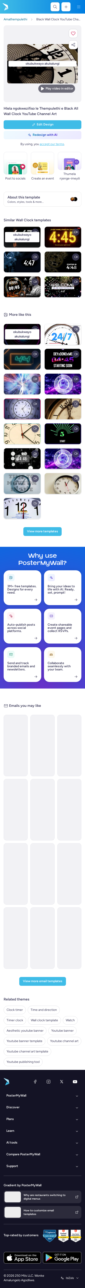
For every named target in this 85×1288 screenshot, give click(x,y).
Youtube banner (62, 1031)
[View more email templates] (42, 981)
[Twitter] (61, 1081)
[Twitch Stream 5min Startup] (63, 359)
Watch (70, 1020)
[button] (73, 33)
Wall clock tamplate (44, 1020)
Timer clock (15, 1020)
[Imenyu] (78, 6)
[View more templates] (42, 531)
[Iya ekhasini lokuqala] (5, 6)
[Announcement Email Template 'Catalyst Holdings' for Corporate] (42, 745)
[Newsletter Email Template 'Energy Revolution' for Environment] (16, 745)
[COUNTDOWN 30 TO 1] (63, 458)
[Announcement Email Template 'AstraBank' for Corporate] (69, 938)
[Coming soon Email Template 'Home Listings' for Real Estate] (42, 938)
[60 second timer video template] (22, 359)
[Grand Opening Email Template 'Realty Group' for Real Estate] (16, 874)
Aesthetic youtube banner (25, 1031)
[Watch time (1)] (63, 334)
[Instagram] (48, 1081)
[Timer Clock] (22, 433)
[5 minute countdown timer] (63, 262)
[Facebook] (35, 1081)
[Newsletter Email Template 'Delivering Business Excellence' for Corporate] (69, 809)
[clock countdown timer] (22, 458)
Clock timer (15, 1010)
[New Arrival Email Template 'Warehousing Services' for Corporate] (16, 809)
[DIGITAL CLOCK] (22, 384)
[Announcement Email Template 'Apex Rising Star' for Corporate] (69, 874)
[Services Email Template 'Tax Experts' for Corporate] (16, 938)
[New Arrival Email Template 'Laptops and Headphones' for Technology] (42, 874)
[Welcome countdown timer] (63, 286)
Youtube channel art (64, 1041)
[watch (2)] (22, 508)
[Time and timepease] (22, 409)
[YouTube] (75, 1081)
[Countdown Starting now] (63, 384)
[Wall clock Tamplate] (63, 483)
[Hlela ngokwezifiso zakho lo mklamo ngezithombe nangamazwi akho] (42, 64)
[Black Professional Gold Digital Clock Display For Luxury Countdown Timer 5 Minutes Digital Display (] (63, 237)
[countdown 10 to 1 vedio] (63, 433)
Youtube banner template (24, 1041)
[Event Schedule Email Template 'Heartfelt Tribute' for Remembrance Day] (42, 809)
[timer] (22, 262)
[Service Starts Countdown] (22, 286)
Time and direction (44, 1010)
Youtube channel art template (27, 1051)
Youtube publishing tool (23, 1062)
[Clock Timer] (63, 409)
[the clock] (22, 483)
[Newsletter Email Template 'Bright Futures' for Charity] (69, 745)
